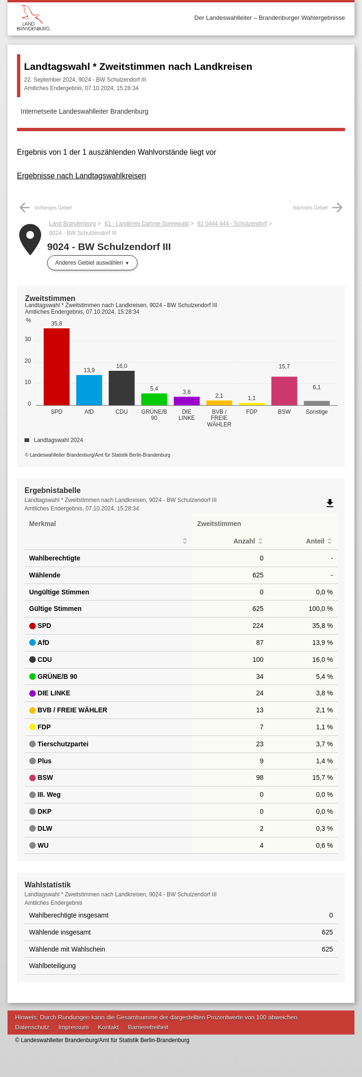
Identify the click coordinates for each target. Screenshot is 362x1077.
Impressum (73, 1027)
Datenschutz (32, 1027)
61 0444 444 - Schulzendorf (232, 223)
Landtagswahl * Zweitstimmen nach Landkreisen (138, 66)
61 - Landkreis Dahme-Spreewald (147, 223)
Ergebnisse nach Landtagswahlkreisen (81, 176)
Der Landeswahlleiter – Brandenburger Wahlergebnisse (269, 17)
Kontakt (108, 1027)
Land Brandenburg (72, 223)
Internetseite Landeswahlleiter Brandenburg (84, 111)
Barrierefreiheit (148, 1027)
